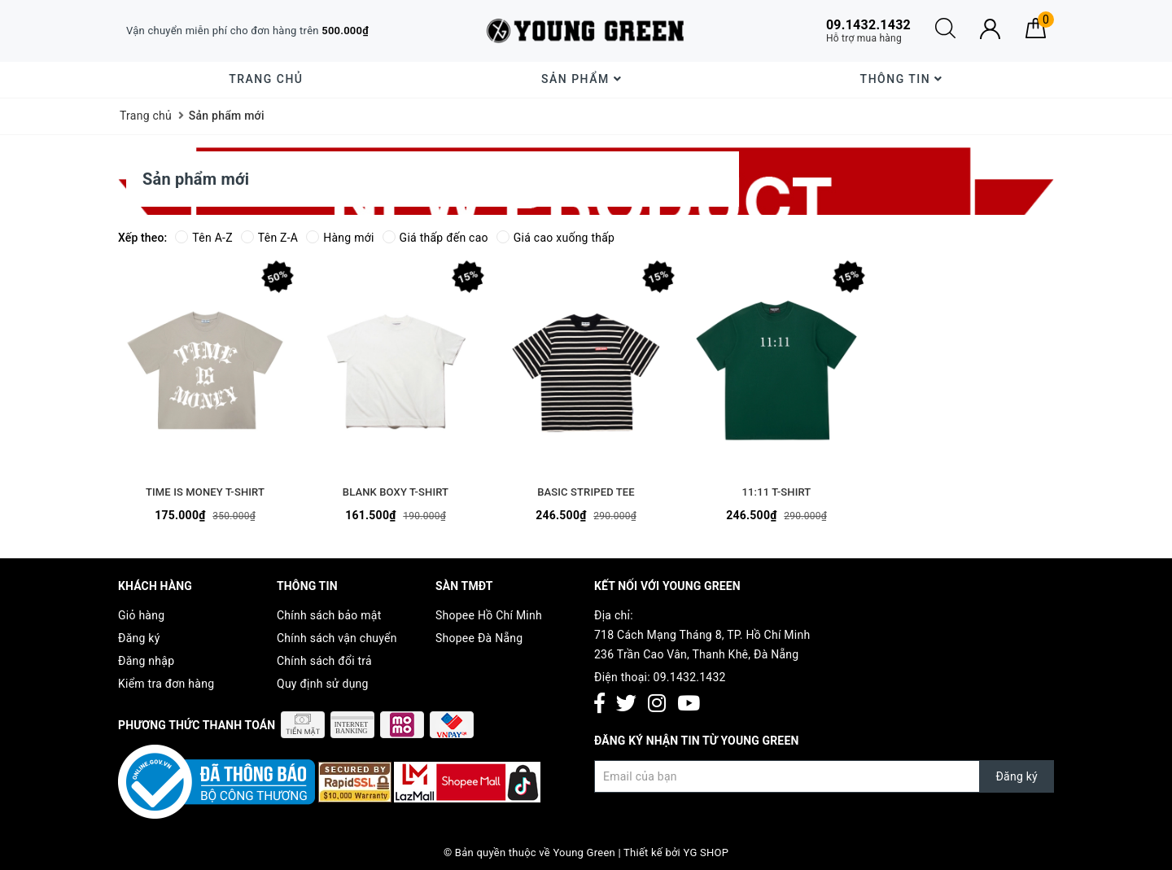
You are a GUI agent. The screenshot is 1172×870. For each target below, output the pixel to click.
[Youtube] (688, 704)
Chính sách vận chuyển (337, 638)
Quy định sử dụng (323, 683)
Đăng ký (139, 638)
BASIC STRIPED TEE (586, 492)
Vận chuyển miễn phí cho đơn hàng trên (247, 30)
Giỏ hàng (141, 615)
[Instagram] (657, 704)
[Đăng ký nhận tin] (824, 776)
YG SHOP (706, 852)
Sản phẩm (581, 78)
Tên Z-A (269, 237)
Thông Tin (901, 78)
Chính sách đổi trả (324, 660)
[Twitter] (626, 704)
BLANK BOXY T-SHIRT (395, 492)
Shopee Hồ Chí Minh (488, 615)
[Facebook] (599, 704)
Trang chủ (266, 78)
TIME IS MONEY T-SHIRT (205, 492)
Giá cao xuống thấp (555, 237)
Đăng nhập (146, 660)
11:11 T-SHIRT (776, 492)
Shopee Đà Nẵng (479, 638)
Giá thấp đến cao (435, 237)
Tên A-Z (203, 237)
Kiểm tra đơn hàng (166, 683)
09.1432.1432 (690, 677)
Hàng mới (340, 237)
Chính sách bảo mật (329, 615)
